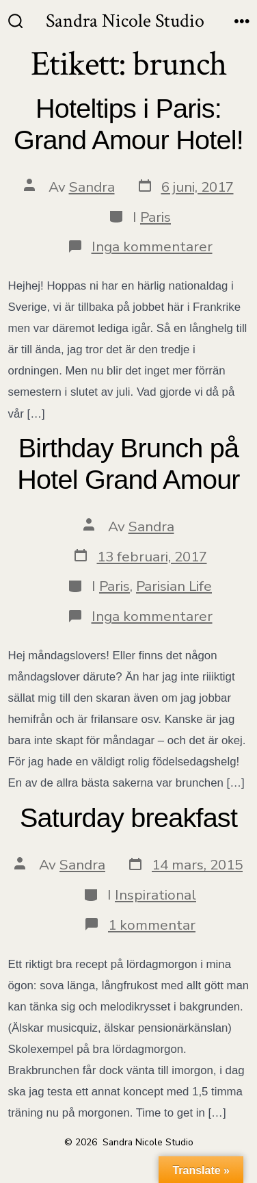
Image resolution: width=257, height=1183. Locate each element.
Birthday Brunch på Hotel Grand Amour (128, 463)
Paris (155, 217)
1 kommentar (151, 924)
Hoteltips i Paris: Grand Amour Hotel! (128, 124)
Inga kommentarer (152, 246)
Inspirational (155, 894)
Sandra (92, 186)
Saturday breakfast (128, 817)
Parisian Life (174, 586)
